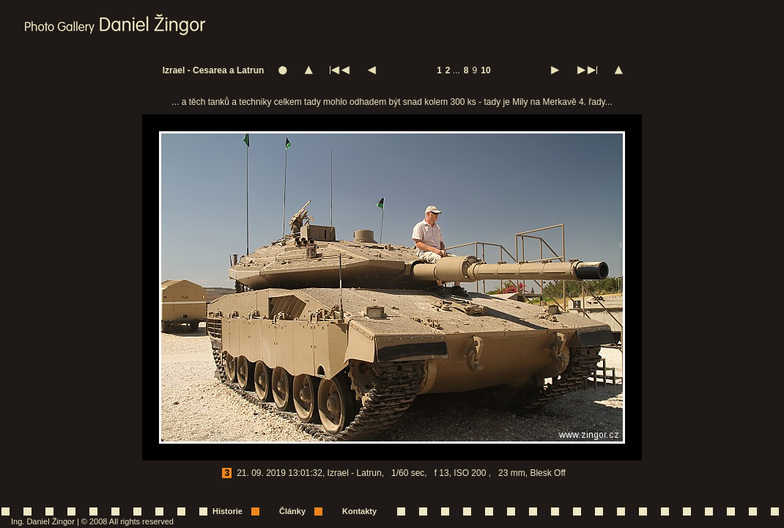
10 (485, 70)
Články (292, 511)
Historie (227, 511)
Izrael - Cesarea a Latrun (214, 70)
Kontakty (359, 511)
